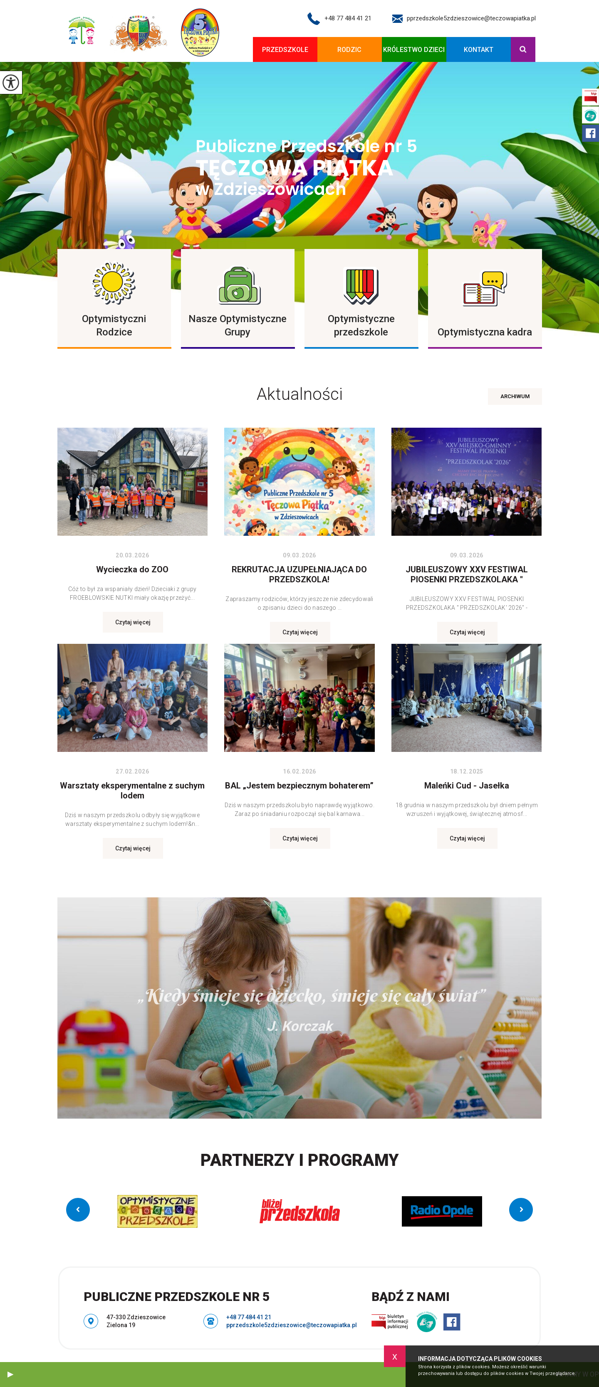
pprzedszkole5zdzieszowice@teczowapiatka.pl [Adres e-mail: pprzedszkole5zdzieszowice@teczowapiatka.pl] (291, 1325)
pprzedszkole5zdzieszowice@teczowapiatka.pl (464, 18)
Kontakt (478, 50)
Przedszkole (285, 50)
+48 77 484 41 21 (339, 18)
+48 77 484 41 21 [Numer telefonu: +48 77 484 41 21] (248, 1317)
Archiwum (515, 396)
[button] (10, 1374)
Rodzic (349, 50)
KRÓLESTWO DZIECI (414, 50)
